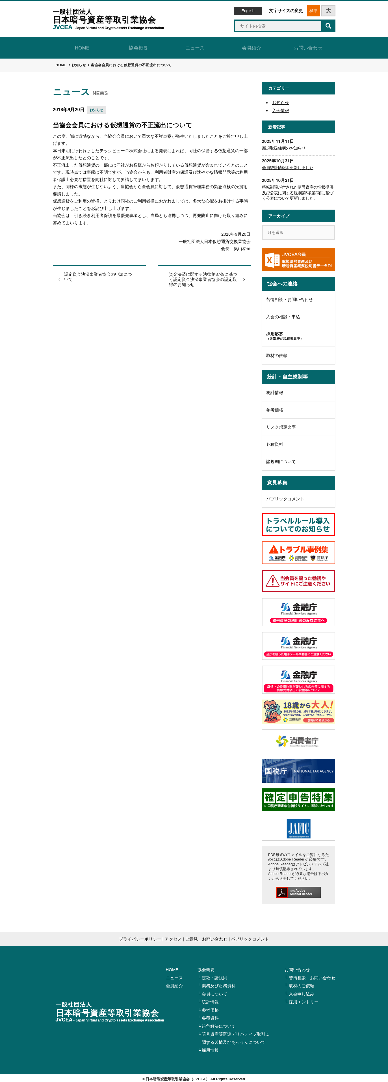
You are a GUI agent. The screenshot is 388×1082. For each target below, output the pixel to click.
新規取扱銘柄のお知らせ (283, 146)
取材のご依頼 (301, 983)
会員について (214, 991)
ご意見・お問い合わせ (206, 936)
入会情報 (280, 108)
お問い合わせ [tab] (307, 47)
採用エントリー (303, 999)
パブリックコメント (285, 496)
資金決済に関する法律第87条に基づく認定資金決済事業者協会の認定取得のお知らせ (203, 277)
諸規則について (281, 459)
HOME (172, 967)
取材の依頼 (276, 353)
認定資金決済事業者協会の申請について (98, 274)
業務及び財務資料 (219, 983)
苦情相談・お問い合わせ (289, 297)
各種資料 (274, 442)
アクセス (173, 936)
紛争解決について (219, 1023)
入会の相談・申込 (283, 314)
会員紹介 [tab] (250, 47)
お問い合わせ (297, 967)
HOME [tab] (81, 47)
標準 (313, 10)
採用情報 (210, 1048)
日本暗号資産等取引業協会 (109, 19)
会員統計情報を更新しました (287, 165)
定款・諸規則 (214, 975)
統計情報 (274, 390)
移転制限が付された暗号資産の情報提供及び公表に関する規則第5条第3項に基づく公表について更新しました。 (297, 191)
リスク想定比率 (281, 425)
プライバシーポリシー (140, 936)
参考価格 (274, 407)
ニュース (174, 975)
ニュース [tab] (194, 47)
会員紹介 (174, 983)
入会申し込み (301, 991)
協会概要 (206, 967)
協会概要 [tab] (137, 47)
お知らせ (96, 108)
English (248, 10)
